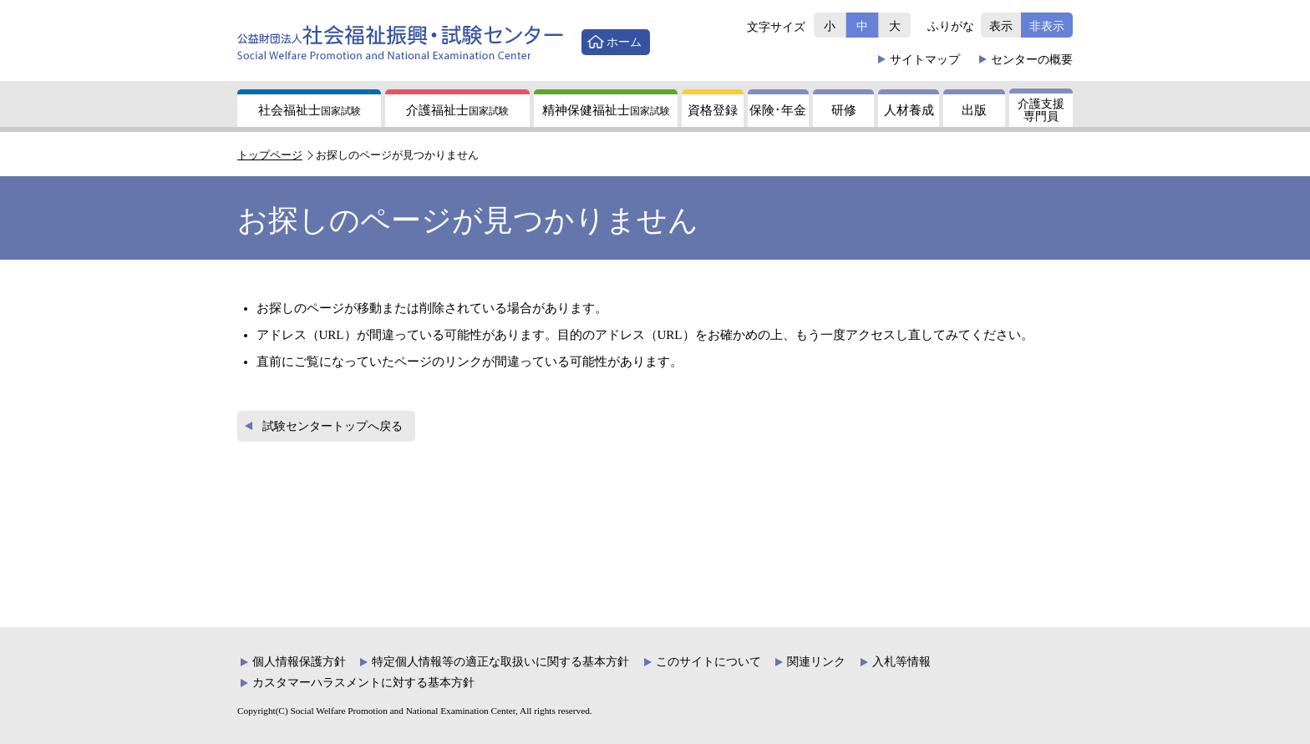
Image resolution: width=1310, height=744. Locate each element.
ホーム (624, 41)
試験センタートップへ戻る (332, 426)
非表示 (1046, 26)
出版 (974, 110)
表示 (1001, 26)
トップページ (269, 155)
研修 (843, 110)
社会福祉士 (309, 110)
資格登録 (713, 110)
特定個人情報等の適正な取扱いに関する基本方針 (500, 661)
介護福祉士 (457, 110)
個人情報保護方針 (299, 661)
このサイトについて (708, 661)
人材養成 (909, 110)
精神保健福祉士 (606, 110)
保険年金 (777, 110)
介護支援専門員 (1041, 110)
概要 (1032, 59)
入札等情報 (901, 661)
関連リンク (816, 661)
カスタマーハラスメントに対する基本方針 (363, 682)
